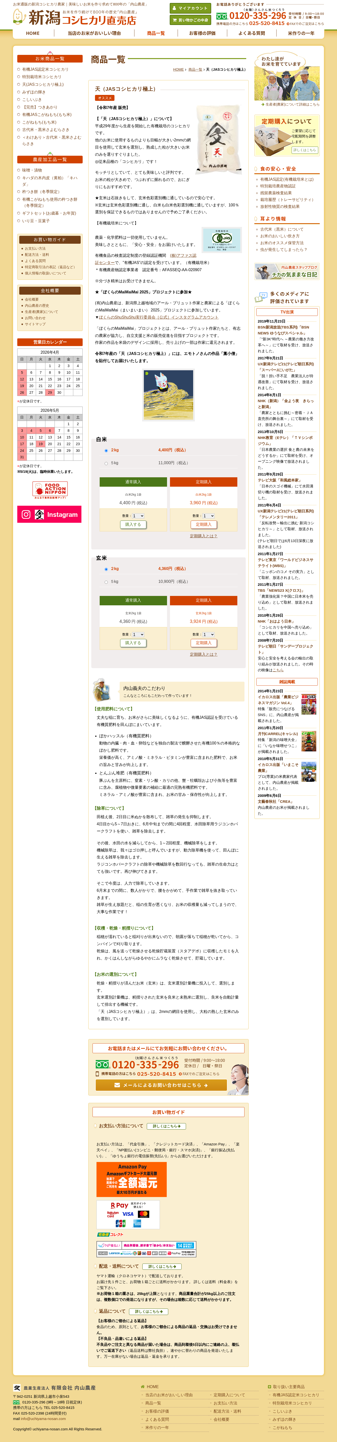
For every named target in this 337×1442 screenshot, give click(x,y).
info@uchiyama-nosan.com (43, 1419)
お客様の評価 (202, 33)
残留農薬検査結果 (276, 193)
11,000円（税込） (174, 463)
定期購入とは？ (204, 536)
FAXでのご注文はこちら (306, 23)
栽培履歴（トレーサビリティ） (288, 199)
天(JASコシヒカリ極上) (43, 84)
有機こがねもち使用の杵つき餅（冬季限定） (49, 202)
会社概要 (32, 299)
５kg (114, 463)
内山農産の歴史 (37, 305)
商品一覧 (156, 33)
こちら (278, 670)
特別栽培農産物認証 (278, 186)
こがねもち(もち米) (39, 122)
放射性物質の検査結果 (280, 206)
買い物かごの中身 (193, 19)
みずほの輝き (34, 92)
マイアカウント (193, 8)
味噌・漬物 (32, 170)
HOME (32, 33)
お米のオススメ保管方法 (282, 243)
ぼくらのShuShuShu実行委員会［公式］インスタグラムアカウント (159, 317)
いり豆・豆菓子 (36, 221)
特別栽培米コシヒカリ (42, 77)
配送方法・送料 (37, 255)
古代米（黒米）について (282, 229)
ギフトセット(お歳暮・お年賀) (49, 213)
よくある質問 (251, 33)
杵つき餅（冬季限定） (42, 192)
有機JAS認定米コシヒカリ (45, 69)
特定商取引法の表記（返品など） (51, 267)
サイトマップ (35, 324)
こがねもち (282, 1427)
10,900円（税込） (174, 581)
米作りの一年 (301, 33)
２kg (114, 450)
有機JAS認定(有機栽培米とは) (287, 179)
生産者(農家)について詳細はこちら (293, 104)
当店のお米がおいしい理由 (94, 33)
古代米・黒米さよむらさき (46, 130)
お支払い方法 (35, 248)
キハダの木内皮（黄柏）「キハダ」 (49, 181)
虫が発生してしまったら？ (284, 249)
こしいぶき (32, 99)
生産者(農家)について (41, 312)
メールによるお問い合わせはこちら (162, 1085)
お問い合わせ (35, 318)
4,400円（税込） (173, 450)
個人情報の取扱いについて (45, 273)
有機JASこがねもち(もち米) (47, 114)
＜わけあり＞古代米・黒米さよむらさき (51, 140)
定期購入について (229, 1395)
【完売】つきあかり (40, 107)
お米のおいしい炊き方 (280, 236)
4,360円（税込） (173, 569)
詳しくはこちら (165, 1126)
